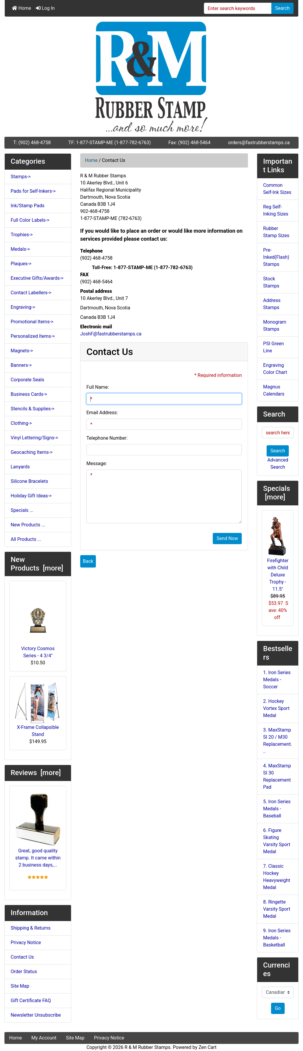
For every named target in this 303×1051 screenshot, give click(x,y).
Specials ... (22, 510)
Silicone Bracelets (29, 481)
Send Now (227, 538)
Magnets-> (22, 350)
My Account (44, 1038)
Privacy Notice (26, 942)
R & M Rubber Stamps (147, 1047)
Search (282, 8)
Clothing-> (21, 423)
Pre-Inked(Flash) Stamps (276, 257)
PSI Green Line (273, 347)
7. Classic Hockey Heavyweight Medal (276, 876)
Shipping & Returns (31, 928)
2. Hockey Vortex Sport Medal (276, 708)
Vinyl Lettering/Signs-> (34, 438)
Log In (45, 8)
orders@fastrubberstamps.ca (259, 142)
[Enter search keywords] (238, 8)
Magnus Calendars (273, 390)
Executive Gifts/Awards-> (37, 278)
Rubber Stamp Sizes (276, 232)
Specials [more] (277, 492)
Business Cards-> (29, 394)
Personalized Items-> (33, 336)
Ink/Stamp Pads (27, 205)
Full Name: (97, 387)
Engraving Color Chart (275, 368)
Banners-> (21, 365)
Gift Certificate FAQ (31, 1000)
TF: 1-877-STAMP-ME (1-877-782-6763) (109, 142)
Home (21, 8)
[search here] (278, 432)
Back (88, 561)
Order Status (24, 971)
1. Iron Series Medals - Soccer (277, 680)
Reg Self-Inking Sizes (275, 210)
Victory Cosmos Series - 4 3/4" (38, 622)
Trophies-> (22, 234)
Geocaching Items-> (32, 452)
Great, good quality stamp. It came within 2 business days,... (37, 829)
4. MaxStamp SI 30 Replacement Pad (277, 776)
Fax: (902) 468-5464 (189, 142)
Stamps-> (21, 176)
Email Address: (102, 412)
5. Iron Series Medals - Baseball (277, 809)
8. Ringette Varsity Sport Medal (276, 909)
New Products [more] (37, 563)
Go (278, 1008)
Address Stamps (272, 304)
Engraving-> (23, 307)
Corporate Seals (27, 380)
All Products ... (26, 539)
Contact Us (22, 957)
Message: (96, 463)
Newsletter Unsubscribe (36, 1015)
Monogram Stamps (274, 325)
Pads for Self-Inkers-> (33, 191)
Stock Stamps (271, 282)
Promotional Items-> (32, 321)
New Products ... (28, 525)
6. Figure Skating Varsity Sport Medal (276, 840)
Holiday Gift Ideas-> (31, 496)
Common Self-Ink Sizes (277, 188)
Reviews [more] (36, 773)
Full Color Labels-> (30, 220)
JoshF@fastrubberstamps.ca (110, 334)
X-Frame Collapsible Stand (37, 709)
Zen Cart (208, 1047)
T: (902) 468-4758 (32, 142)
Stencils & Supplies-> (32, 409)
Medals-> (20, 249)
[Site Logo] (151, 76)
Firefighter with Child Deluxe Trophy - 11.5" (278, 553)
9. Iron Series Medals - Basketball (277, 938)
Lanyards (20, 467)
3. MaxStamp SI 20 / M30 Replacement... (277, 740)
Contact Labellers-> (31, 292)
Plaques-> (21, 263)
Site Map (20, 986)
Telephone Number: (107, 438)
